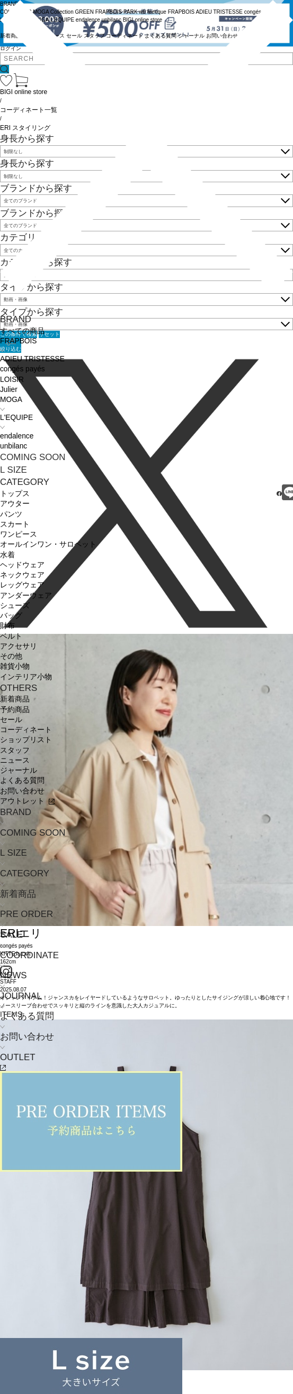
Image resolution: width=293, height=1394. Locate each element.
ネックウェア (22, 575)
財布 (7, 626)
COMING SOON (33, 457)
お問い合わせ (22, 791)
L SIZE (13, 470)
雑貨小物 (15, 666)
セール (11, 720)
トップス (15, 494)
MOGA (11, 400)
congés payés (22, 369)
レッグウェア (22, 585)
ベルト (11, 636)
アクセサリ (18, 646)
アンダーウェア (26, 596)
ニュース (15, 760)
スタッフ (15, 750)
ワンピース (18, 534)
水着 (7, 555)
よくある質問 (22, 780)
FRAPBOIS (18, 341)
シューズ (15, 606)
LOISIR (12, 379)
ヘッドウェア (22, 565)
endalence (16, 436)
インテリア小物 (26, 677)
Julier (8, 390)
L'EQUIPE (16, 418)
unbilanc (13, 446)
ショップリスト (26, 740)
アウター (15, 504)
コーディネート (26, 730)
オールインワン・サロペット (48, 544)
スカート (15, 524)
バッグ (11, 616)
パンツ (11, 514)
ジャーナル (18, 770)
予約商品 (15, 710)
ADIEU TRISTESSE (32, 359)
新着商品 (15, 699)
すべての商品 (22, 331)
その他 (11, 656)
